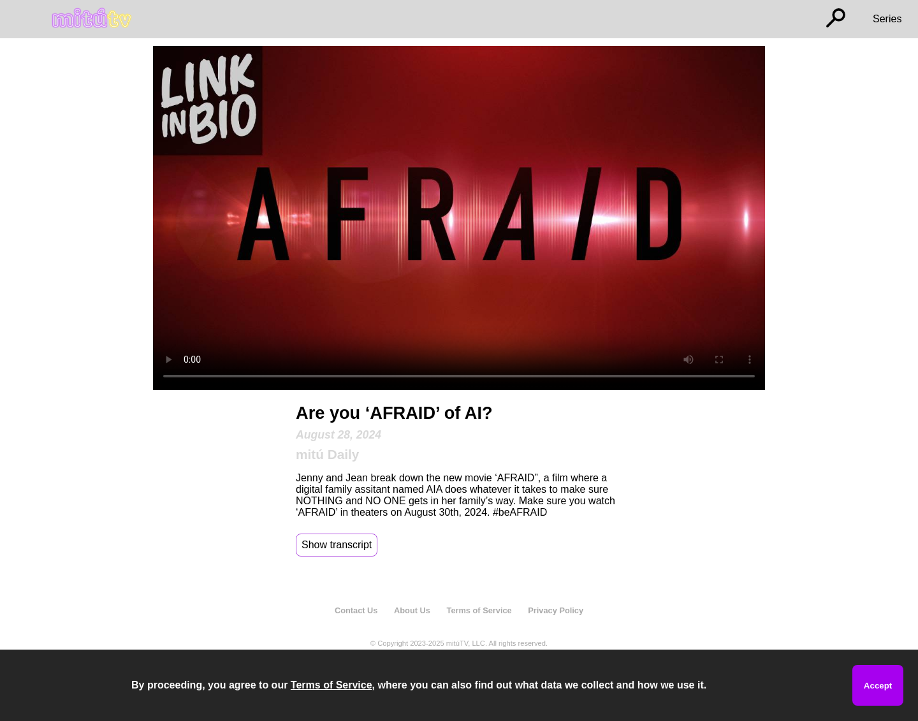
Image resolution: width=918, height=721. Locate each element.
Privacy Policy (555, 610)
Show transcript (337, 544)
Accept (878, 685)
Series (887, 18)
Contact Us (356, 610)
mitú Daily (327, 454)
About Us (412, 610)
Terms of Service (479, 610)
